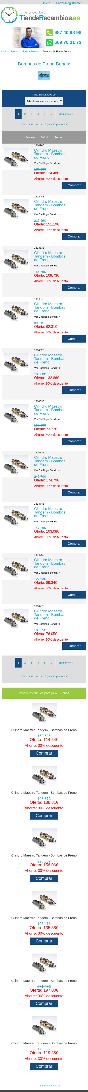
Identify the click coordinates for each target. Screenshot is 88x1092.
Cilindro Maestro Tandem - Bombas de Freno (49, 154)
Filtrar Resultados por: (44, 94)
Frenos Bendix (30, 51)
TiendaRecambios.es (49, 1085)
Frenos (15, 51)
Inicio (46, 3)
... (51, 114)
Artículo (45, 137)
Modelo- (31, 137)
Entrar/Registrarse (68, 3)
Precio (58, 137)
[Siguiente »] (65, 114)
